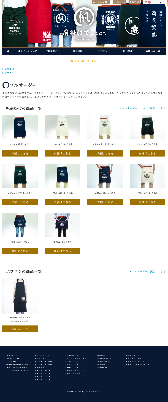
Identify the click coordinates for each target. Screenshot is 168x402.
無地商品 (39, 367)
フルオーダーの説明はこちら (148, 271)
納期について (72, 367)
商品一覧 (39, 358)
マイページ (120, 2)
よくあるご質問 (133, 358)
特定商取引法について (136, 361)
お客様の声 (101, 367)
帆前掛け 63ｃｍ (43, 373)
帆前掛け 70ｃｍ (43, 370)
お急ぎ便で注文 (73, 373)
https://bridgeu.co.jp (17, 370)
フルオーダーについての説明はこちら (143, 108)
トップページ (11, 355)
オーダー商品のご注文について (79, 358)
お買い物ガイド (103, 358)
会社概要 (100, 355)
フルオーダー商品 (87, 61)
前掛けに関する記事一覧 (138, 364)
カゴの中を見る (101, 2)
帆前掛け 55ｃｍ (43, 376)
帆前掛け (78, 51)
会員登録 (134, 2)
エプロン (103, 51)
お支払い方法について (76, 370)
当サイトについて (27, 51)
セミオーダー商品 (43, 361)
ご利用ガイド (52, 51)
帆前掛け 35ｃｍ (43, 379)
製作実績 (100, 364)
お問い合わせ (153, 51)
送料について (72, 364)
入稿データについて (75, 361)
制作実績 (128, 51)
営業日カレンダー (104, 361)
